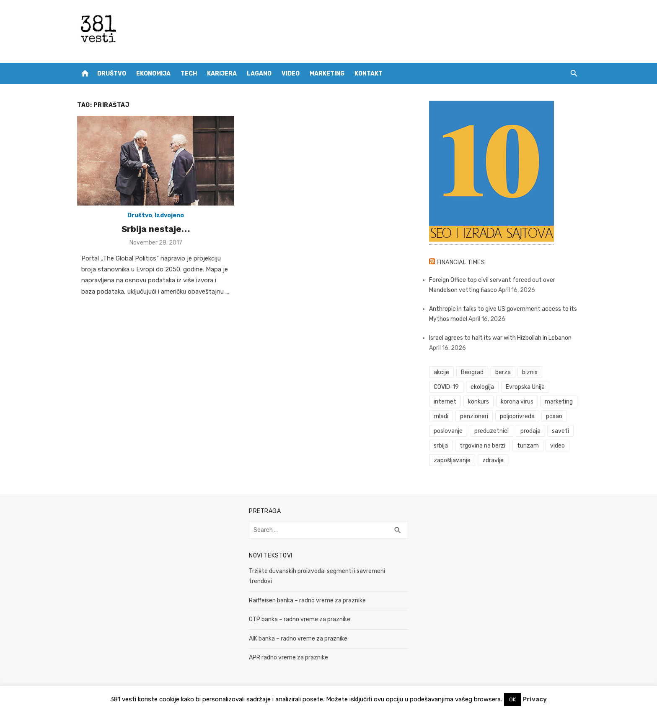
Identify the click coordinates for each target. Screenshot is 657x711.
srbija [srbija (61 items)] (441, 445)
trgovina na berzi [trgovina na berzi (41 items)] (482, 445)
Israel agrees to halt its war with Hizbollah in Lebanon (500, 337)
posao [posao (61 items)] (554, 416)
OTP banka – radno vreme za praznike (299, 619)
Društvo (111, 73)
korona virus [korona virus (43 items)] (517, 401)
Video (291, 73)
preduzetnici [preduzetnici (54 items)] (491, 431)
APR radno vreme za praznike (288, 657)
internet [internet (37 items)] (445, 401)
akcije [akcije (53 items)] (441, 372)
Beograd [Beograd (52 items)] (472, 372)
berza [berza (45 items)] (503, 372)
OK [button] (512, 699)
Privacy (534, 699)
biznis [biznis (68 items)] (530, 372)
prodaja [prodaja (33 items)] (530, 431)
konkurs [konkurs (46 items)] (478, 401)
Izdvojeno (169, 215)
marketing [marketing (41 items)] (559, 401)
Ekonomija (153, 73)
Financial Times (461, 262)
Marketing (327, 73)
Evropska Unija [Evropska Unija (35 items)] (525, 387)
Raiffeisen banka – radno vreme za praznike (307, 600)
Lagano (259, 73)
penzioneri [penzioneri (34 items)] (474, 416)
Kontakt (368, 73)
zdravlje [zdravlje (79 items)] (493, 460)
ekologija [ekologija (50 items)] (482, 387)
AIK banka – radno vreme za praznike (298, 638)
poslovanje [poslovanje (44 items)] (448, 431)
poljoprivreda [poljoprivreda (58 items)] (517, 416)
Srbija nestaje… (156, 229)
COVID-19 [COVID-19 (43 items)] (446, 387)
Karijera (222, 73)
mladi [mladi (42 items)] (441, 416)
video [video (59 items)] (557, 445)
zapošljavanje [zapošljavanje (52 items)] (452, 460)
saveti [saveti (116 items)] (560, 431)
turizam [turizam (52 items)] (528, 445)
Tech (189, 73)
